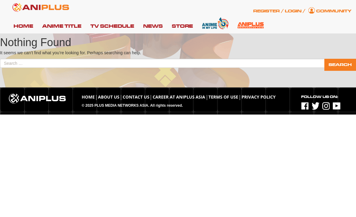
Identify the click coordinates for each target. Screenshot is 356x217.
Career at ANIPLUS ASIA (179, 97)
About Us (108, 97)
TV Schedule (112, 26)
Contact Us (136, 97)
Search (340, 64)
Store (182, 26)
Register (266, 11)
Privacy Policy (258, 97)
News (153, 26)
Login (293, 11)
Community (333, 11)
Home (23, 26)
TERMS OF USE (223, 97)
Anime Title (61, 26)
